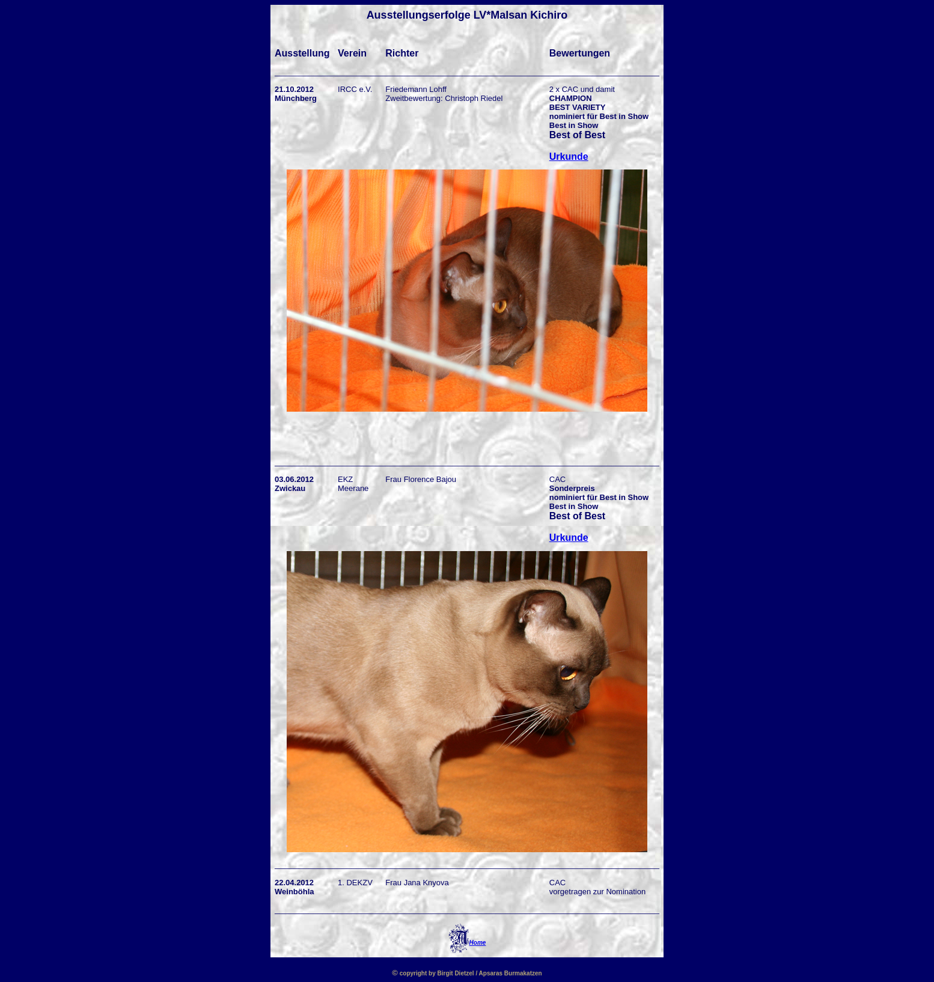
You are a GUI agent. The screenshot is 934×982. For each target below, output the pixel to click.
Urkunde (568, 156)
